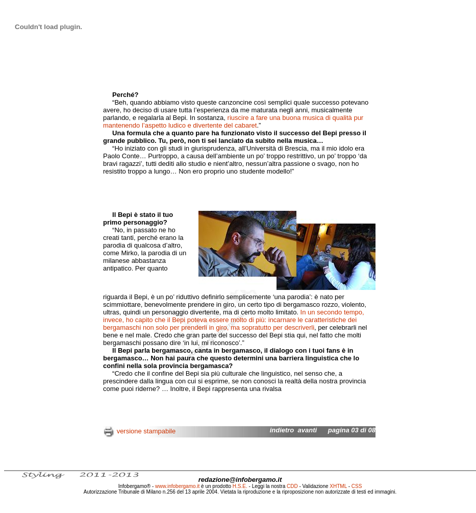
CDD (292, 486)
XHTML (338, 486)
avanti (307, 430)
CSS (357, 486)
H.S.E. (240, 486)
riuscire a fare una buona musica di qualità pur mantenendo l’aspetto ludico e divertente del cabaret (233, 121)
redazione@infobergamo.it (240, 479)
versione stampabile (146, 431)
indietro (282, 430)
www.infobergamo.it (177, 486)
